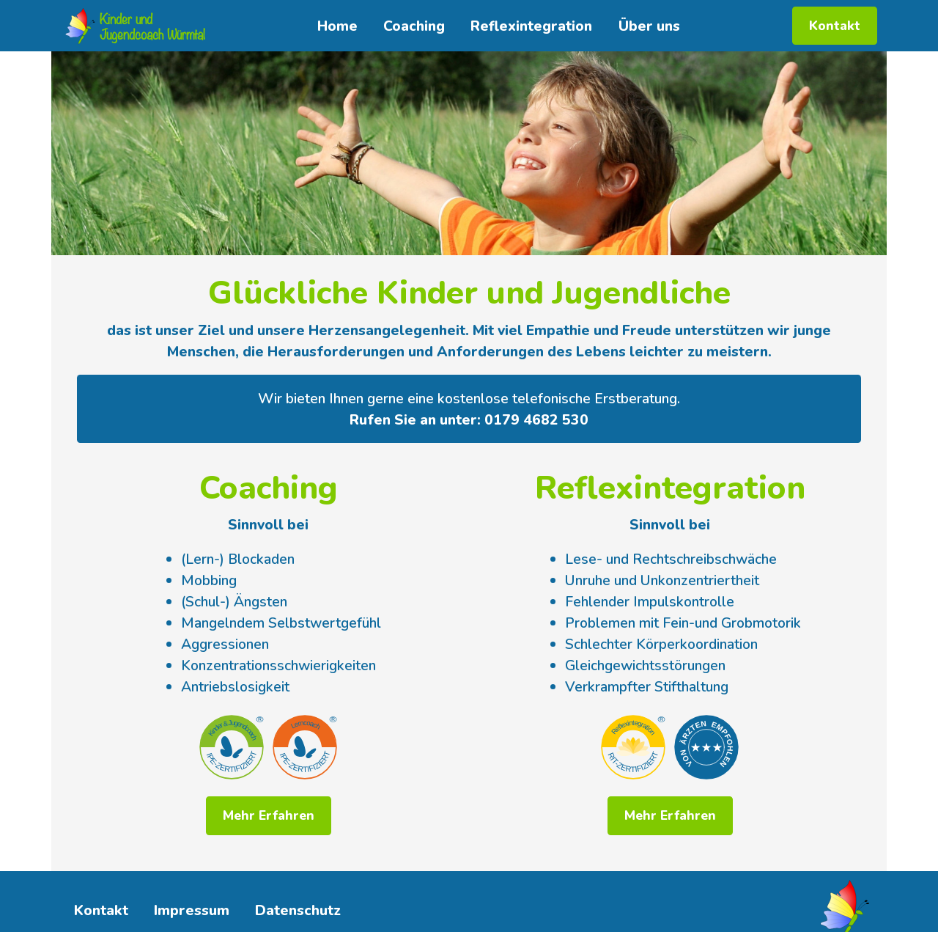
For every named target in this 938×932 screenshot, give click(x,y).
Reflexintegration (531, 26)
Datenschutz (298, 910)
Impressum (191, 910)
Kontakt (834, 25)
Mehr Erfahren (268, 815)
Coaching (414, 26)
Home (337, 26)
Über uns (649, 26)
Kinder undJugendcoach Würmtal (152, 25)
